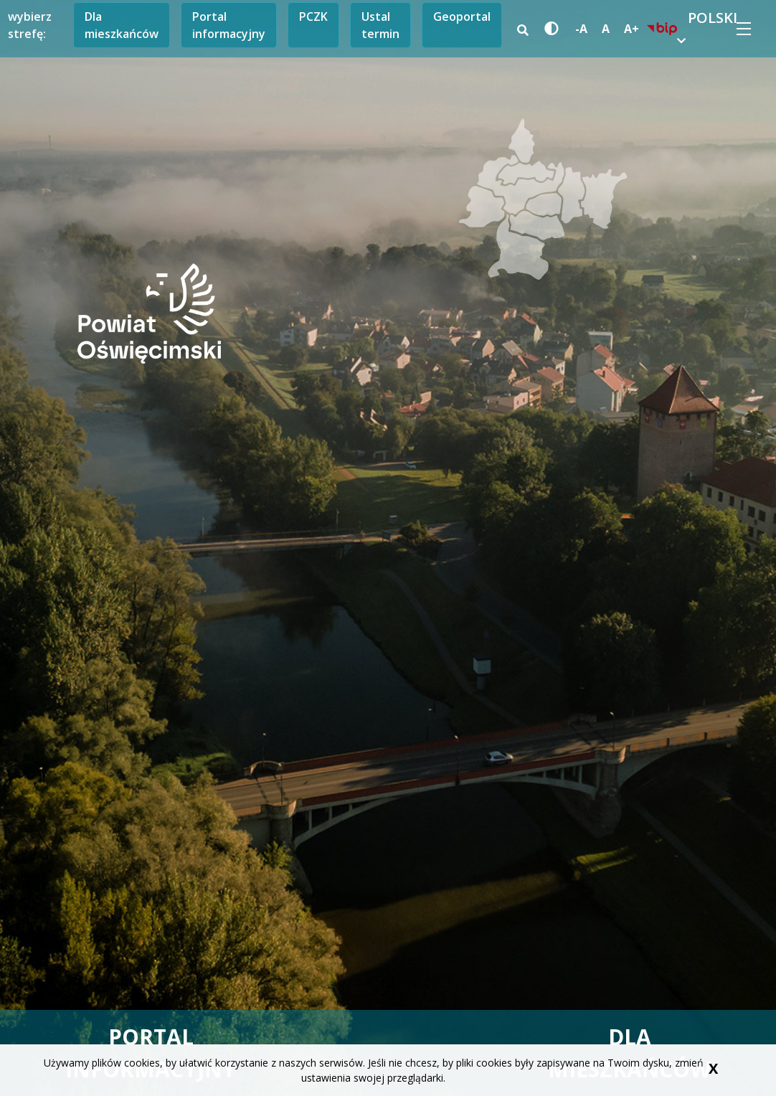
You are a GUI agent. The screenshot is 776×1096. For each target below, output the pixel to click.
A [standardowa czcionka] (606, 29)
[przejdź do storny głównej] (149, 312)
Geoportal (462, 16)
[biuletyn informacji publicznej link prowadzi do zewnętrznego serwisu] (662, 28)
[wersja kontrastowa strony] (549, 29)
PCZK (313, 16)
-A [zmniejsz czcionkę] (581, 29)
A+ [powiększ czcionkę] (631, 29)
